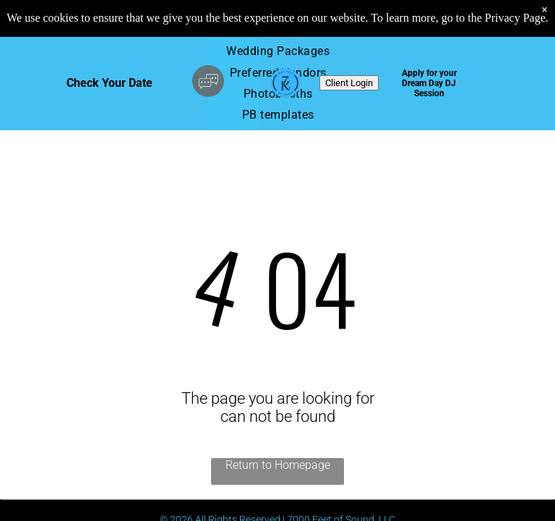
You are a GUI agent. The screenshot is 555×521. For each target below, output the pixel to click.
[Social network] (208, 83)
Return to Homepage (277, 465)
